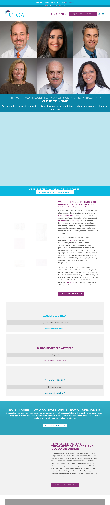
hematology (75, 221)
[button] (99, 14)
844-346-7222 (69, 189)
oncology (62, 221)
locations (71, 240)
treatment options (66, 215)
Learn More (70, 2)
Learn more (71, 282)
